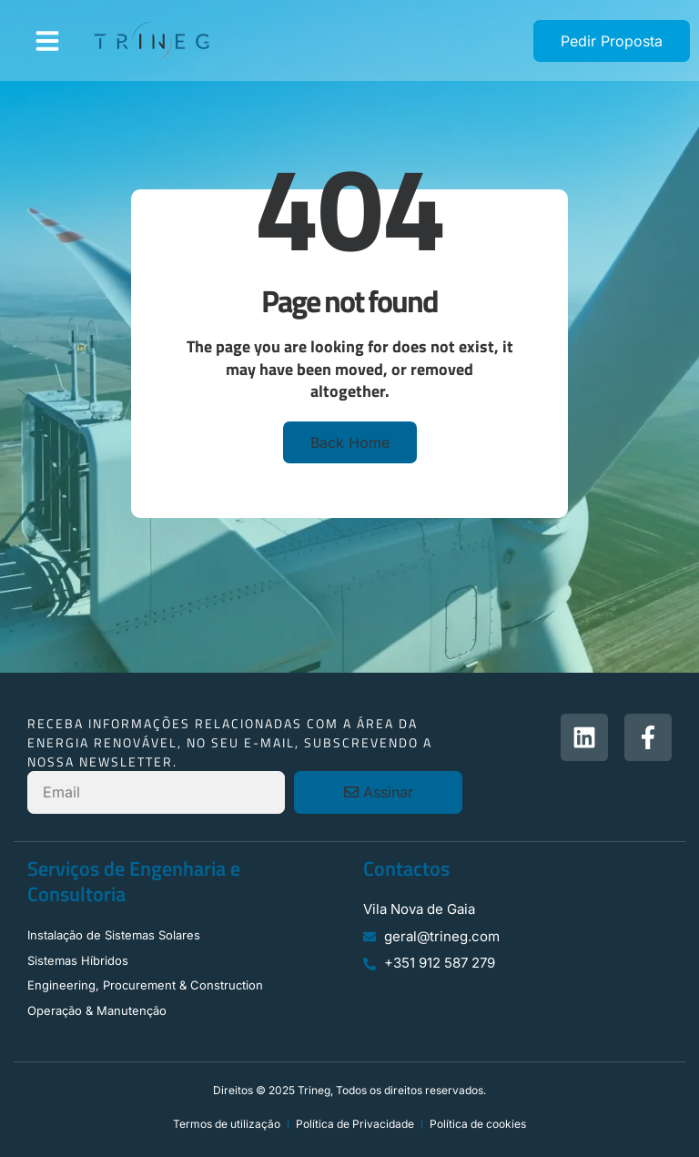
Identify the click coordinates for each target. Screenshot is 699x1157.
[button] (47, 41)
